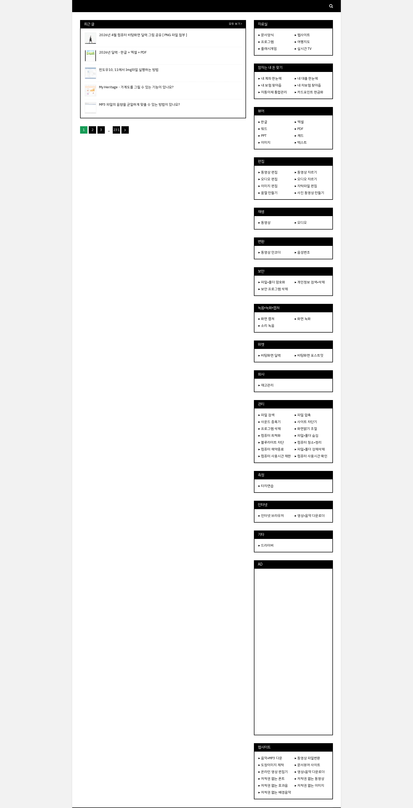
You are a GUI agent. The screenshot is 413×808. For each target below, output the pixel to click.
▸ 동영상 (264, 222)
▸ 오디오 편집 (268, 179)
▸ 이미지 (264, 142)
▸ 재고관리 (266, 385)
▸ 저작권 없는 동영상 (309, 778)
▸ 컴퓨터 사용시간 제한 (274, 456)
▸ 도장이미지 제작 (271, 764)
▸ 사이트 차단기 (306, 421)
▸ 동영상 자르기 (306, 172)
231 (116, 129)
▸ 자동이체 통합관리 (272, 92)
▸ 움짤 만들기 (268, 192)
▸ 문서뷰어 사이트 (307, 764)
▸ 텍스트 (301, 142)
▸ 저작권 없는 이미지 (309, 785)
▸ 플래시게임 (267, 48)
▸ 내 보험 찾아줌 (270, 85)
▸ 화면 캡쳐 (266, 318)
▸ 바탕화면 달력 (269, 355)
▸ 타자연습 (266, 485)
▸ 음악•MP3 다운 (270, 758)
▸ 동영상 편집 (268, 172)
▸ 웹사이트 (302, 34)
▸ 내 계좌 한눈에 (270, 78)
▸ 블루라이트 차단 (271, 442)
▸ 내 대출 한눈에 (306, 78)
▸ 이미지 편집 (268, 185)
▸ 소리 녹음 (266, 325)
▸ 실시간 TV (303, 48)
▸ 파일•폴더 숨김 (306, 435)
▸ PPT (262, 135)
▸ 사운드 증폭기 (269, 421)
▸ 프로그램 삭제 (269, 428)
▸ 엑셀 (299, 121)
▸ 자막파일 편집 (306, 185)
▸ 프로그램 (266, 41)
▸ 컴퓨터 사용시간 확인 (311, 456)
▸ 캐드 (299, 135)
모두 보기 (234, 24)
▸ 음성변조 (302, 252)
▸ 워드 (262, 128)
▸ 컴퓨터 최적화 (269, 435)
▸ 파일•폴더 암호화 (271, 282)
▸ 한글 (262, 121)
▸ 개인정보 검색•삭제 (310, 282)
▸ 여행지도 (302, 41)
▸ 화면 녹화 (303, 318)
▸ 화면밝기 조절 (306, 428)
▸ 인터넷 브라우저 (271, 515)
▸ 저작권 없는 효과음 (273, 785)
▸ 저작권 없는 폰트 (271, 778)
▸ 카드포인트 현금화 (309, 92)
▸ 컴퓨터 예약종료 (271, 449)
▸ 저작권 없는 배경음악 (274, 792)
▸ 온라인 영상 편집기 (273, 771)
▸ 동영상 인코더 (269, 252)
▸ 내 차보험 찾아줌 (308, 85)
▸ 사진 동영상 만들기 (309, 192)
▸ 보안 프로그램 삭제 (273, 288)
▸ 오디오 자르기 (306, 179)
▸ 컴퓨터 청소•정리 (308, 442)
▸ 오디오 (301, 222)
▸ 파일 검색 (266, 414)
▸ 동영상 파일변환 (307, 758)
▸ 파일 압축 (303, 414)
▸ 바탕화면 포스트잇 (309, 355)
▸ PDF (299, 128)
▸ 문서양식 (266, 34)
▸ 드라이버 (266, 545)
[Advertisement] (293, 652)
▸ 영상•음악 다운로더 (310, 515)
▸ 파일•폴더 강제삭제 (310, 449)
